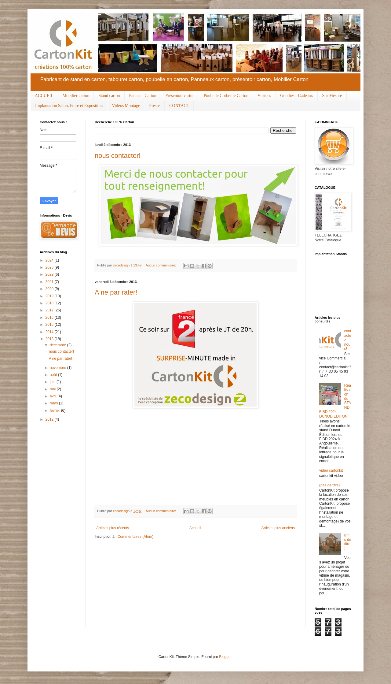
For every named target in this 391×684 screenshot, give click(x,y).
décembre (58, 345)
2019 (50, 296)
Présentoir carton (180, 95)
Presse (154, 105)
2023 (50, 267)
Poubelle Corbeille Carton (226, 95)
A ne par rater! (116, 292)
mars (54, 403)
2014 (50, 332)
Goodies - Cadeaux (296, 95)
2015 (50, 324)
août (54, 375)
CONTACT (179, 105)
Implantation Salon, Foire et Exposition (69, 105)
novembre (58, 368)
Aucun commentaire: (161, 265)
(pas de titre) (329, 485)
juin (53, 382)
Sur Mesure (332, 95)
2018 (50, 303)
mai (53, 389)
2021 (50, 282)
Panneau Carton (142, 95)
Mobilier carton (76, 95)
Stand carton (109, 95)
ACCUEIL (44, 95)
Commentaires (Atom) (135, 536)
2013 (50, 339)
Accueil (195, 528)
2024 (50, 260)
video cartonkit (331, 470)
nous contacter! (118, 155)
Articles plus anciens (278, 528)
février (55, 410)
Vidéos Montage (126, 105)
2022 (50, 274)
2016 (50, 317)
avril (53, 396)
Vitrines (264, 95)
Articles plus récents (112, 528)
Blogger (225, 657)
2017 (50, 310)
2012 (50, 419)
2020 (50, 289)
